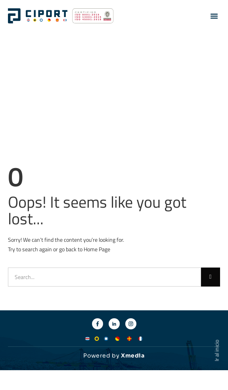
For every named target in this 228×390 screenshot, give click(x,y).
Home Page (97, 249)
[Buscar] (210, 277)
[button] (214, 16)
